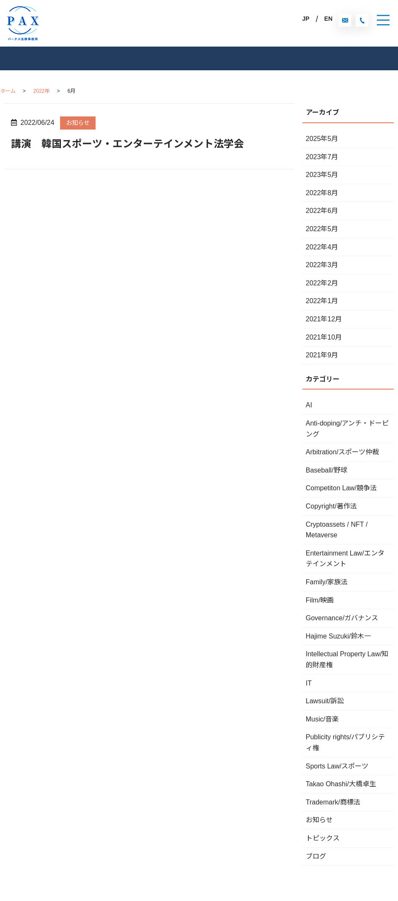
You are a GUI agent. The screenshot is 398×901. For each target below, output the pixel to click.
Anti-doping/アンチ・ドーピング (347, 429)
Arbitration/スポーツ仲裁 (342, 452)
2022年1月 (322, 300)
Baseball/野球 (326, 470)
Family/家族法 (327, 582)
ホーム (8, 91)
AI (309, 405)
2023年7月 (322, 156)
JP (305, 18)
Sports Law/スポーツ (337, 766)
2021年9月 (322, 355)
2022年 (41, 91)
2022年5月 (322, 228)
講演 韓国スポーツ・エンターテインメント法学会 (127, 143)
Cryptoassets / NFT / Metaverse (337, 530)
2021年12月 (324, 319)
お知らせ (78, 122)
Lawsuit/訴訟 (325, 701)
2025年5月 (322, 138)
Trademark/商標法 (333, 802)
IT (309, 683)
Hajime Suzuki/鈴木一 (338, 636)
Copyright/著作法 (331, 506)
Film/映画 (320, 600)
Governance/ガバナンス (342, 618)
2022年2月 (322, 283)
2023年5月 (322, 174)
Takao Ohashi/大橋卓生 (341, 784)
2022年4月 (322, 247)
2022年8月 (322, 192)
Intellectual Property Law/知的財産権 (347, 659)
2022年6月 (322, 210)
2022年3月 (322, 264)
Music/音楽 (322, 719)
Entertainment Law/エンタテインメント (345, 559)
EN (328, 18)
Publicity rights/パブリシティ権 (345, 742)
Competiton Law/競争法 (341, 488)
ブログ (316, 856)
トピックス (323, 838)
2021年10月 (324, 337)
